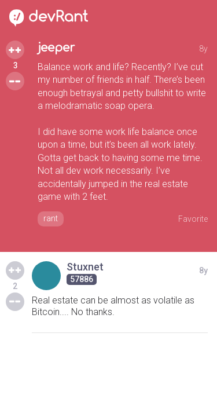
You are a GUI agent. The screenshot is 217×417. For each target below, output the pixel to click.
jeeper (56, 47)
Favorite (193, 219)
